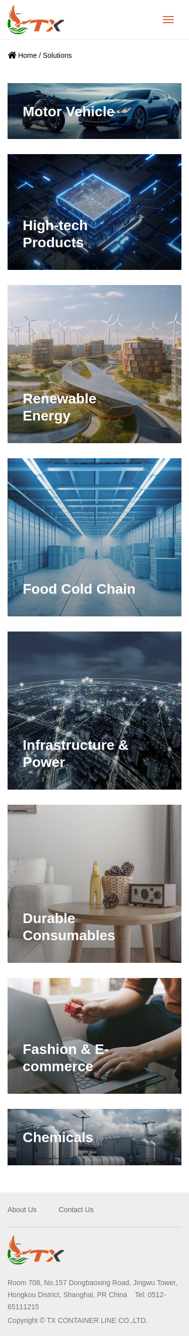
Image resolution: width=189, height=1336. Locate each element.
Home (27, 55)
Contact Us (75, 1210)
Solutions (57, 55)
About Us (22, 1210)
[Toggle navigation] (168, 19)
